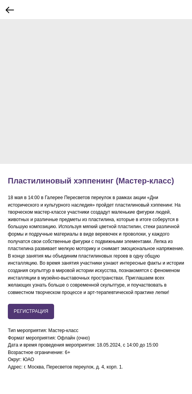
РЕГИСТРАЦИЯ (31, 311)
